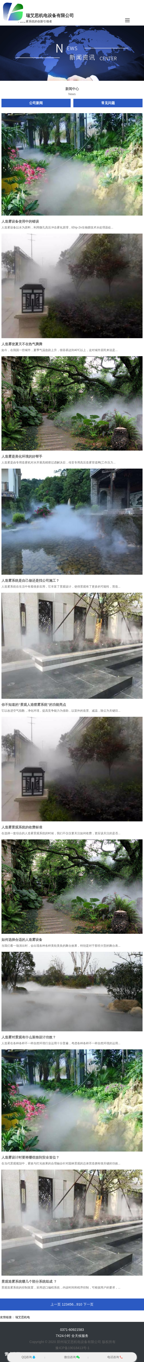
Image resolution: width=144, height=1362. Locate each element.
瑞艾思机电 (22, 1317)
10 (80, 1304)
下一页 (88, 1304)
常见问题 (108, 103)
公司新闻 (36, 103)
